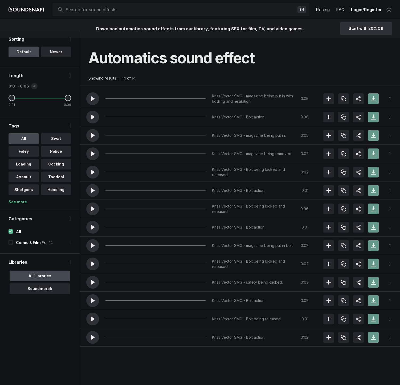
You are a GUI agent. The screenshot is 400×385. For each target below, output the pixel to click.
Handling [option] (55, 197)
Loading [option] (23, 171)
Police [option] (56, 159)
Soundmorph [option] (39, 296)
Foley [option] (24, 159)
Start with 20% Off (366, 28)
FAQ (340, 9)
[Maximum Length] (68, 105)
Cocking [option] (56, 171)
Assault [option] (23, 184)
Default (24, 59)
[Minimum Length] (12, 105)
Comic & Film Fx (31, 250)
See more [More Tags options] (18, 209)
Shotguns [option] (23, 197)
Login (356, 9)
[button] (92, 98)
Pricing (323, 9)
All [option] (23, 146)
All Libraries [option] (39, 283)
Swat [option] (56, 146)
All (18, 239)
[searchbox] (180, 9)
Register (373, 9)
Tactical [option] (56, 184)
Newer (56, 59)
